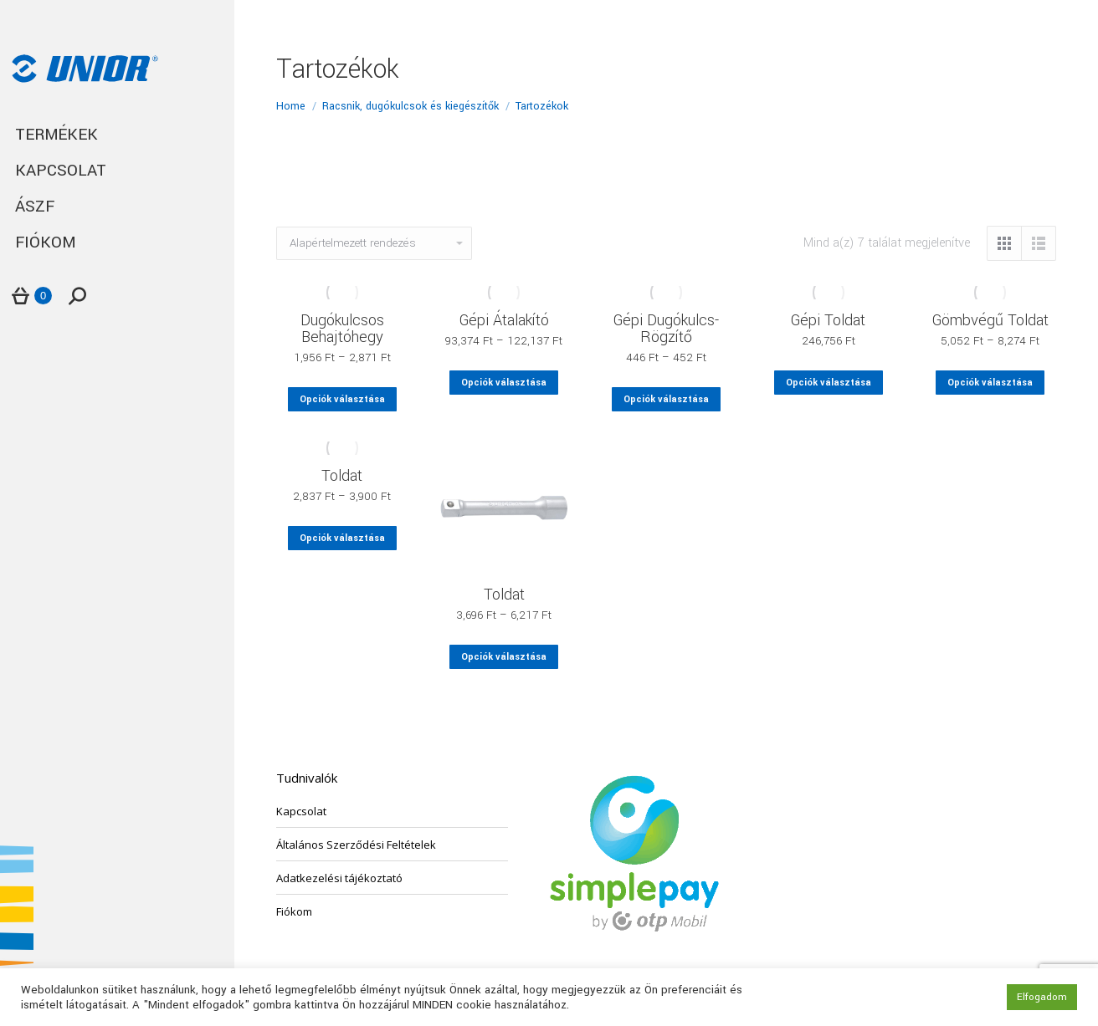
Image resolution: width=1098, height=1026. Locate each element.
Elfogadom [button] (1042, 997)
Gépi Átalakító (504, 320)
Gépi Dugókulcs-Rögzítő (666, 328)
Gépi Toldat (828, 320)
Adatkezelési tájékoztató (339, 878)
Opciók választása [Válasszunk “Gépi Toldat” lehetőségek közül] (828, 382)
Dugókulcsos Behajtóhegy (342, 328)
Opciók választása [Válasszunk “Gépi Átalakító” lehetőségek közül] (503, 382)
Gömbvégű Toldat (990, 320)
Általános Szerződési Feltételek (356, 844)
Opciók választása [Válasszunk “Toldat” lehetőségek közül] (342, 538)
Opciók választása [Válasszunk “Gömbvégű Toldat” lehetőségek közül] (990, 382)
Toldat (341, 476)
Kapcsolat (301, 811)
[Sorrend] (374, 243)
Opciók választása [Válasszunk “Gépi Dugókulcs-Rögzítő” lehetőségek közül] (666, 399)
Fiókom (294, 911)
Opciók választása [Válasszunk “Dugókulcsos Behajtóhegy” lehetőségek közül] (342, 399)
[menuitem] (117, 135)
